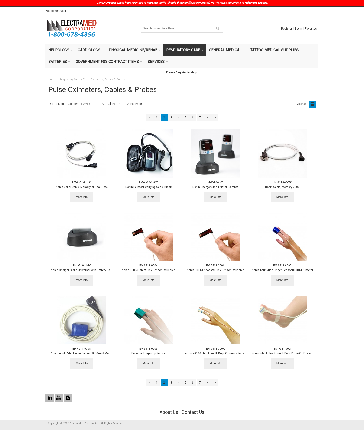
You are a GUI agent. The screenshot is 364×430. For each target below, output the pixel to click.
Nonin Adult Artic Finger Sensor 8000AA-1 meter (282, 270)
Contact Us (193, 412)
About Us (168, 412)
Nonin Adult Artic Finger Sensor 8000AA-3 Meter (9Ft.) (85, 353)
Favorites (311, 28)
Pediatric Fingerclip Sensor (148, 353)
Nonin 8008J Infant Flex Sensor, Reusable (148, 270)
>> (214, 117)
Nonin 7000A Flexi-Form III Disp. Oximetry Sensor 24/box (220, 353)
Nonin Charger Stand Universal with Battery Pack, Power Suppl (90, 270)
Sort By (73, 103)
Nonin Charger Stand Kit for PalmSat (215, 187)
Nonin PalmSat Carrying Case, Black (148, 187)
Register (286, 28)
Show (111, 103)
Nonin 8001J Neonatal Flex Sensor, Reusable (215, 270)
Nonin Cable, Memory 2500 (282, 187)
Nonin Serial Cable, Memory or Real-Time (82, 187)
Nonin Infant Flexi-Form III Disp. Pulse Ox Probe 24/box (286, 353)
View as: (301, 103)
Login (298, 28)
